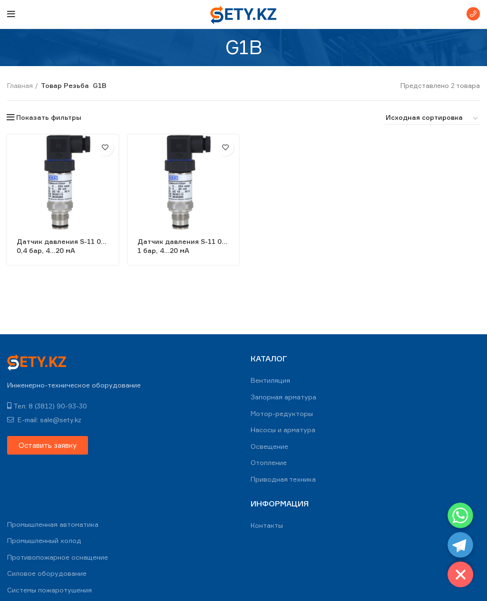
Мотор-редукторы (282, 413)
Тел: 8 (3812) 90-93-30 (47, 406)
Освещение (269, 446)
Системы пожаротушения (49, 590)
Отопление (269, 462)
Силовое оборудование (47, 573)
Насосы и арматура (283, 430)
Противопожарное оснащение (57, 557)
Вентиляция (270, 380)
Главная (20, 85)
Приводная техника (283, 479)
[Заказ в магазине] (432, 119)
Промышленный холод (44, 540)
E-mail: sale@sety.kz (44, 420)
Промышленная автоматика (52, 524)
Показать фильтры (48, 117)
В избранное (105, 147)
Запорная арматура (283, 397)
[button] (47, 445)
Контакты (267, 525)
